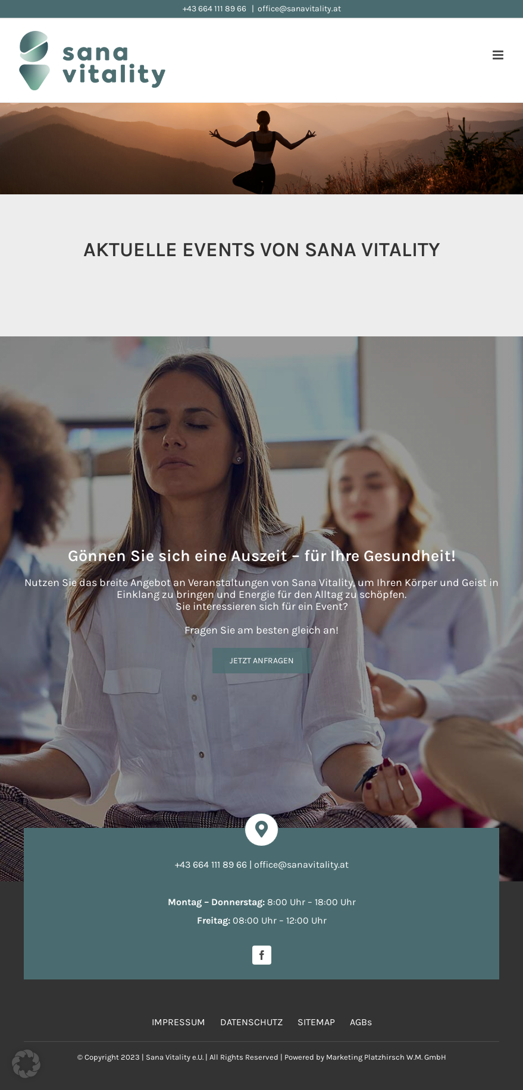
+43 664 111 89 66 (215, 9)
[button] (26, 1064)
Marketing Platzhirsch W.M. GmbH (386, 1057)
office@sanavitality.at (299, 9)
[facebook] (261, 955)
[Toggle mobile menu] (499, 55)
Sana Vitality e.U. (174, 1057)
